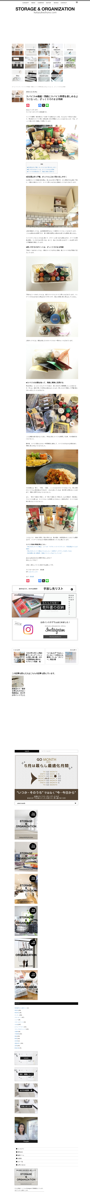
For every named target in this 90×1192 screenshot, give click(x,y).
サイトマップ (21, 1183)
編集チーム (21, 1109)
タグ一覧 (20, 1115)
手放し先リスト (31, 1183)
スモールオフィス (57, 63)
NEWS (33, 2)
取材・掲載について (50, 1183)
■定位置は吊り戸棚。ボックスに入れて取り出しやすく (42, 167)
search (27, 705)
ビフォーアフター (57, 76)
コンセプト (21, 1102)
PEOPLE (17, 966)
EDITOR (48, 2)
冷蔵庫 (44, 63)
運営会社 (20, 1105)
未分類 (16, 994)
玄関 (70, 49)
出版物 (20, 1112)
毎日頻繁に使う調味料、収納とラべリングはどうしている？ (44, 553)
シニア (31, 63)
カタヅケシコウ (33, 572)
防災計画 (44, 76)
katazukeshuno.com (45, 1189)
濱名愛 (32, 576)
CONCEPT (25, 2)
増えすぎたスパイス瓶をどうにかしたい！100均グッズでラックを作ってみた (49, 551)
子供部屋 (18, 63)
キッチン (18, 49)
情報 (31, 76)
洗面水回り (57, 49)
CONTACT (64, 2)
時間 (18, 76)
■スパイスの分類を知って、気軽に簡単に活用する (40, 171)
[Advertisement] (45, 27)
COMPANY (41, 2)
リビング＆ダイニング (31, 49)
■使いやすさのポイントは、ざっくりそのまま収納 (40, 169)
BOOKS (56, 2)
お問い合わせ (21, 1118)
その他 (70, 63)
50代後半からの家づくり (21, 961)
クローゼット (44, 49)
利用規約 (69, 1183)
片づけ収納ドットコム (45, 10)
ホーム (13, 86)
